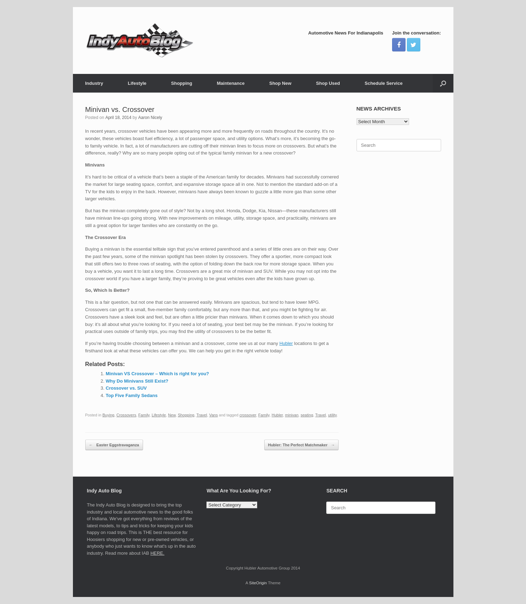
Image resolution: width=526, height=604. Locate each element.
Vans (213, 415)
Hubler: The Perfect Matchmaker (301, 445)
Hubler (286, 343)
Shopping (181, 83)
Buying (109, 415)
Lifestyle (137, 83)
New (172, 415)
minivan (291, 415)
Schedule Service (384, 83)
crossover (248, 415)
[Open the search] (443, 83)
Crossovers (126, 415)
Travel (201, 415)
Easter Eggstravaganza (114, 445)
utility (332, 415)
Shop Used (328, 83)
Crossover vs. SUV (126, 388)
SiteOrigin (258, 583)
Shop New (280, 83)
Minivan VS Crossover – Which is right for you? (157, 373)
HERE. (157, 553)
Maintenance (231, 83)
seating (307, 415)
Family (144, 415)
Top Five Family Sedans (131, 395)
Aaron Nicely (150, 117)
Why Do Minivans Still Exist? (137, 381)
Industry (94, 83)
